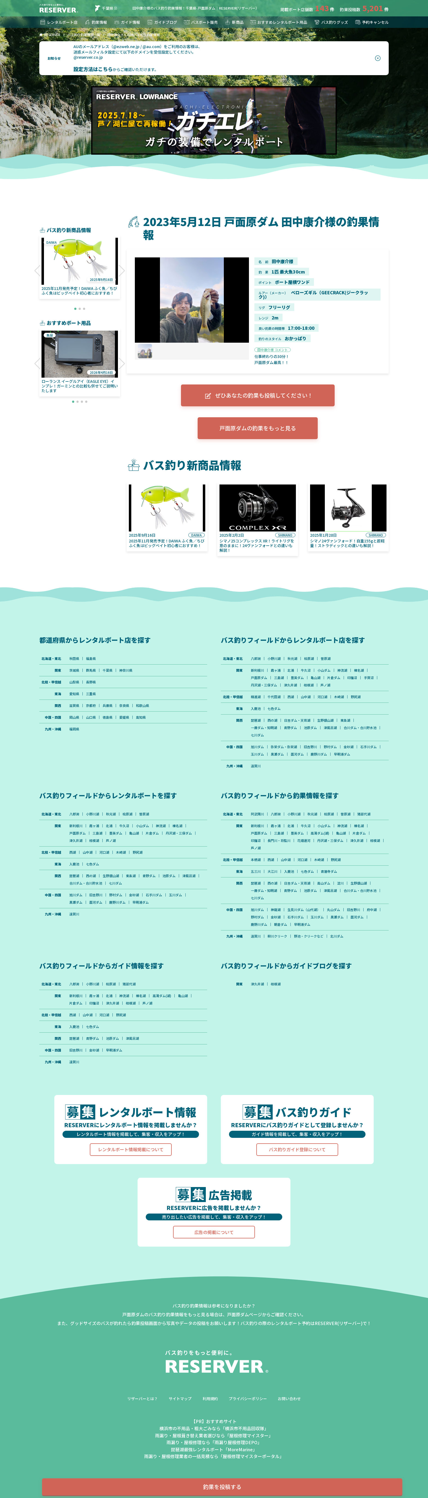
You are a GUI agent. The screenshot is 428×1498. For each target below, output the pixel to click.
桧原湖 (309, 658)
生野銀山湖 (325, 720)
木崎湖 (339, 696)
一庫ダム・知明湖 (264, 727)
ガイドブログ (162, 22)
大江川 (272, 871)
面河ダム (297, 754)
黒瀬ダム (277, 754)
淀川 (340, 883)
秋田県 (74, 658)
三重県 (91, 693)
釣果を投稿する (222, 1487)
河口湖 (322, 696)
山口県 (91, 717)
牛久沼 (306, 670)
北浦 (290, 670)
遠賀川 (256, 766)
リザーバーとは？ (142, 1398)
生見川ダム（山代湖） (303, 909)
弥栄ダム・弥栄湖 (284, 746)
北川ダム (336, 936)
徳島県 (107, 717)
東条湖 (345, 720)
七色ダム (274, 708)
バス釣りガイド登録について (297, 1149)
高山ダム (323, 883)
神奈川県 (125, 670)
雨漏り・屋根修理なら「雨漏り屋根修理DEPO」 (214, 1442)
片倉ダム (333, 677)
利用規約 (210, 1398)
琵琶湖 (256, 720)
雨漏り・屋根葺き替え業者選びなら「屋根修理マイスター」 (214, 1435)
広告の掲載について (214, 1232)
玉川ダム (257, 754)
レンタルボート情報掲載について (131, 1149)
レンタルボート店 (58, 22)
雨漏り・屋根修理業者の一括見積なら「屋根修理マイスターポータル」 (214, 1456)
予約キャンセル (371, 22)
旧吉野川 (310, 746)
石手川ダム (368, 746)
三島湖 (279, 677)
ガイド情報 (126, 22)
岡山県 (74, 717)
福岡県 (74, 729)
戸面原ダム (259, 677)
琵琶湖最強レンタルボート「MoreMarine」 (214, 1449)
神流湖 (342, 670)
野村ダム (330, 746)
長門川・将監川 (279, 840)
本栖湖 (256, 859)
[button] (37, 271)
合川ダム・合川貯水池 (360, 727)
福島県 (91, 658)
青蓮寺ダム (329, 871)
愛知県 (74, 693)
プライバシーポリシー (248, 1398)
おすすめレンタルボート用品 (278, 22)
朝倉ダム (280, 924)
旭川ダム (257, 746)
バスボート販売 (200, 22)
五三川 (256, 871)
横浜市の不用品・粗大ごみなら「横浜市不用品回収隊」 (214, 1428)
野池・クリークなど (308, 936)
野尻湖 (356, 696)
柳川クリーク (277, 936)
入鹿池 (256, 708)
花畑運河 (303, 840)
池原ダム (310, 727)
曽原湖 (326, 658)
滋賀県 (74, 705)
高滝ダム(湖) (320, 833)
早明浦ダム (342, 754)
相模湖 (309, 685)
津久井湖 (290, 685)
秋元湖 (292, 658)
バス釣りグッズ (331, 22)
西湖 (290, 696)
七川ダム (257, 735)
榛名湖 (359, 670)
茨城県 (74, 670)
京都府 (91, 705)
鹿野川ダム (319, 754)
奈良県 (124, 705)
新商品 (233, 22)
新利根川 (257, 670)
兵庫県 (107, 705)
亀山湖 (315, 677)
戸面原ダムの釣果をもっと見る (257, 428)
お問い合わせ (289, 1398)
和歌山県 (142, 705)
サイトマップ (180, 1398)
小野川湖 (274, 658)
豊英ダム (297, 677)
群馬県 (91, 670)
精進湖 (256, 696)
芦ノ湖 (325, 685)
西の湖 (272, 720)
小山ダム (324, 670)
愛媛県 (124, 717)
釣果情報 (95, 22)
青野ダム (290, 727)
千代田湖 (274, 696)
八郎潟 (256, 658)
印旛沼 (352, 677)
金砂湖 (348, 746)
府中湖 (372, 909)
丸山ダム (333, 909)
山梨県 (74, 682)
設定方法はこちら (93, 68)
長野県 (91, 682)
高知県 (141, 717)
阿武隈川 (257, 814)
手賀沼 (369, 677)
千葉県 (103, 8)
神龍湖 (276, 909)
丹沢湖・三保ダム (264, 685)
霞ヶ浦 (276, 670)
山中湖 (306, 696)
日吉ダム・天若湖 (297, 720)
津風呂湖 (330, 727)
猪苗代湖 (363, 814)
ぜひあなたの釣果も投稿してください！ (258, 395)
